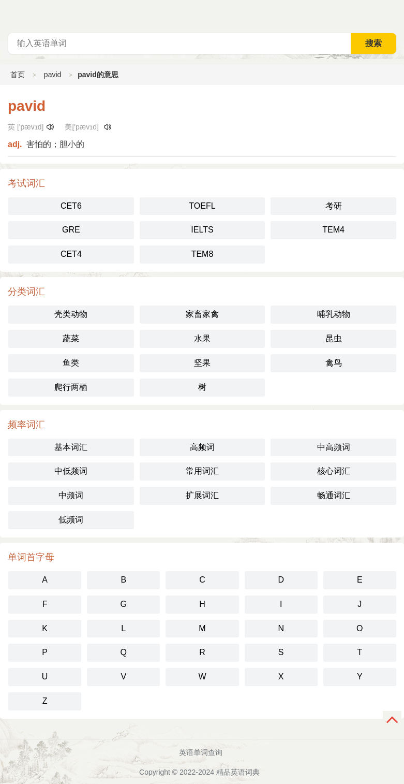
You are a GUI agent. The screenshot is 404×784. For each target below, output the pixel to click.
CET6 (71, 205)
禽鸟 (333, 362)
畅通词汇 (333, 495)
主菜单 (395, 15)
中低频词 (70, 471)
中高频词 (333, 447)
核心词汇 (333, 471)
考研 (333, 205)
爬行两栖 (70, 387)
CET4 (71, 254)
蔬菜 (71, 338)
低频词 (70, 519)
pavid (52, 74)
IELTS (202, 229)
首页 (17, 74)
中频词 (70, 495)
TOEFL (202, 205)
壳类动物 (70, 314)
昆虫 (333, 338)
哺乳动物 (333, 314)
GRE (71, 229)
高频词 (202, 447)
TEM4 (333, 229)
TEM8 (202, 254)
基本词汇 (70, 447)
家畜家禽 (202, 314)
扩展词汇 (202, 495)
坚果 (202, 362)
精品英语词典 (238, 772)
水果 (202, 338)
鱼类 (71, 362)
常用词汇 (202, 471)
